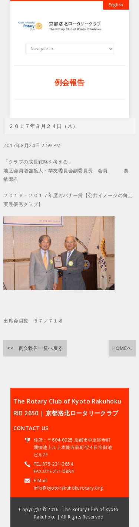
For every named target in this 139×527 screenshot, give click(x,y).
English (116, 4)
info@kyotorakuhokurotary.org (68, 488)
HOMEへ (122, 348)
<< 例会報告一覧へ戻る (35, 348)
